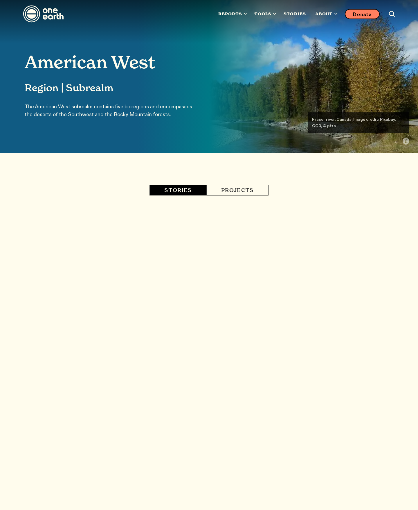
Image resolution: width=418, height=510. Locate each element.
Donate (362, 14)
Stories (295, 14)
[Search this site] (392, 14)
